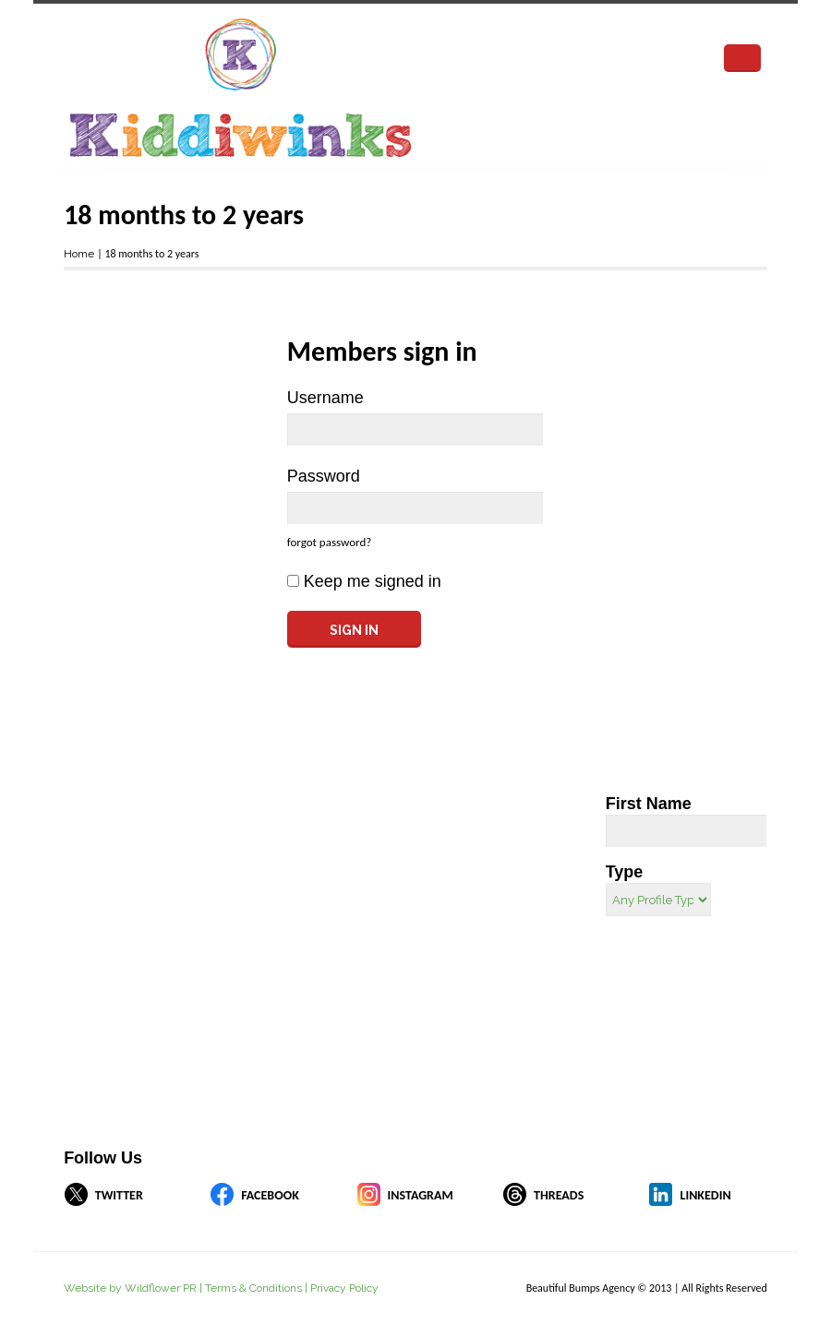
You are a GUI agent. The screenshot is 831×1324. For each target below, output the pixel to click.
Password (323, 476)
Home (79, 253)
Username (325, 397)
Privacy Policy (344, 1288)
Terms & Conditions (253, 1288)
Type (625, 872)
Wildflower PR (161, 1288)
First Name (649, 803)
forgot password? (329, 542)
